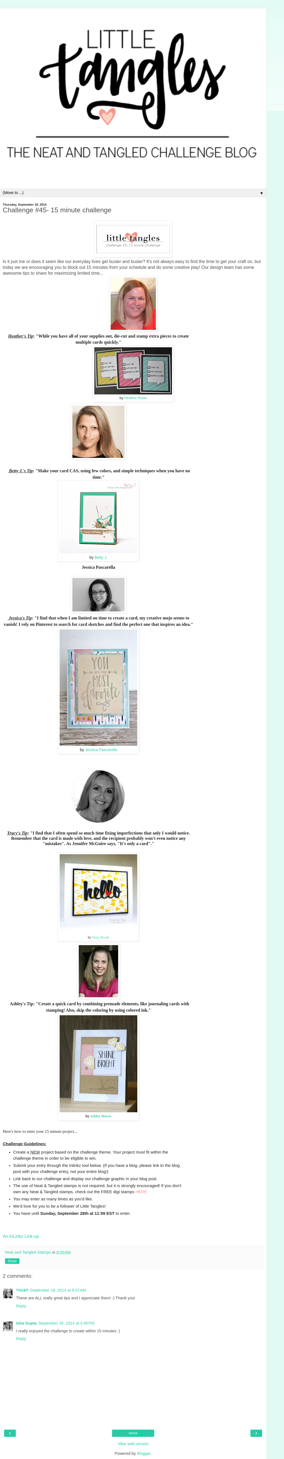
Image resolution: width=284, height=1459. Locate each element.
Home (133, 1433)
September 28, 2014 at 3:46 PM (66, 1323)
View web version (133, 1444)
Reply (21, 1306)
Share (12, 1261)
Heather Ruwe (135, 398)
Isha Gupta (26, 1323)
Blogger (144, 1453)
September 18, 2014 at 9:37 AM (58, 1290)
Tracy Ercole (100, 937)
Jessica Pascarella (101, 750)
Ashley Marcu (100, 1116)
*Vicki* (22, 1290)
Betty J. (101, 557)
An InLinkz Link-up (21, 1236)
